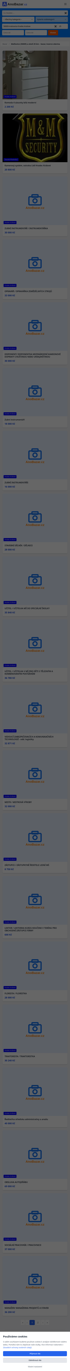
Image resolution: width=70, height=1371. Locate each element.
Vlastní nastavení (35, 1366)
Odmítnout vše (35, 1360)
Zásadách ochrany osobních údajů (17, 1347)
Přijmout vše (35, 1353)
